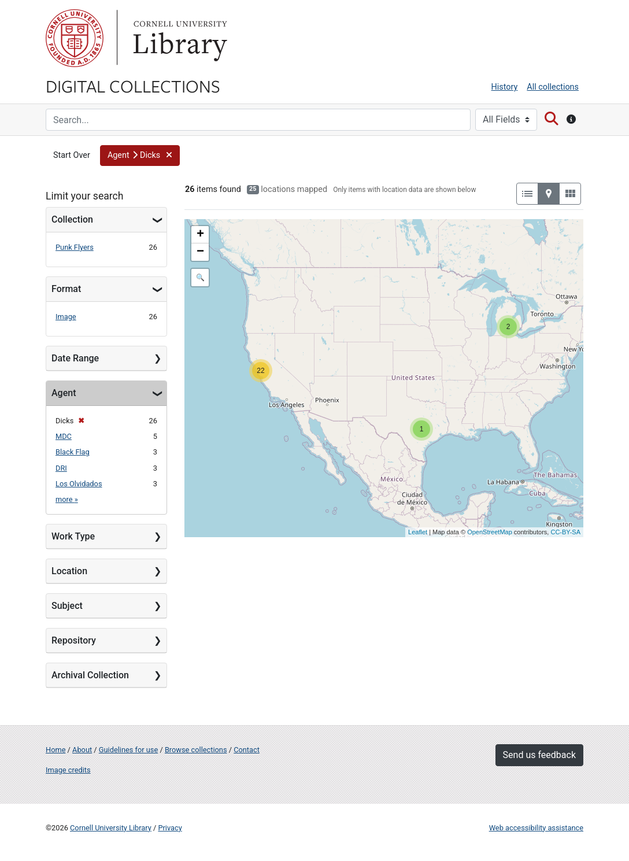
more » (67, 499)
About (82, 749)
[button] (140, 155)
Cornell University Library (110, 827)
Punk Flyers (75, 247)
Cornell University (74, 38)
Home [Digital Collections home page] (55, 749)
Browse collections (196, 749)
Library (178, 38)
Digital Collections (133, 85)
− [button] (200, 252)
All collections (553, 87)
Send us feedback (539, 754)
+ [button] (200, 234)
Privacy (170, 827)
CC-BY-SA (565, 532)
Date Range (75, 358)
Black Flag (73, 452)
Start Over (71, 155)
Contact (247, 749)
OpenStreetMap (489, 532)
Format (66, 288)
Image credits (68, 770)
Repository (73, 640)
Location (69, 571)
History (504, 87)
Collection (72, 219)
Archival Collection (90, 675)
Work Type (73, 536)
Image (66, 316)
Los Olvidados (79, 483)
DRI (61, 468)
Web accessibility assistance (536, 827)
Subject (67, 605)
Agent (63, 392)
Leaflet (417, 532)
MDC (64, 436)
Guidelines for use (128, 749)
